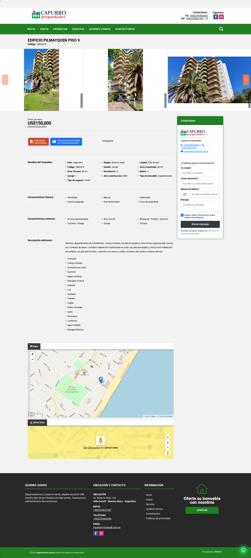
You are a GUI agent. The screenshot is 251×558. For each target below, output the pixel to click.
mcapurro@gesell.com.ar (196, 151)
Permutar (60, 29)
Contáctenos (125, 29)
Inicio (31, 29)
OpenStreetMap (166, 416)
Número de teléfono (190, 189)
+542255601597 (195, 18)
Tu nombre (186, 167)
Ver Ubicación (92, 447)
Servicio (78, 29)
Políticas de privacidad (158, 518)
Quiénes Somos (100, 29)
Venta (44, 29)
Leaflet (147, 416)
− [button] (32, 359)
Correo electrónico (190, 178)
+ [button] (32, 354)
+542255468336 (199, 15)
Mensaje (185, 199)
